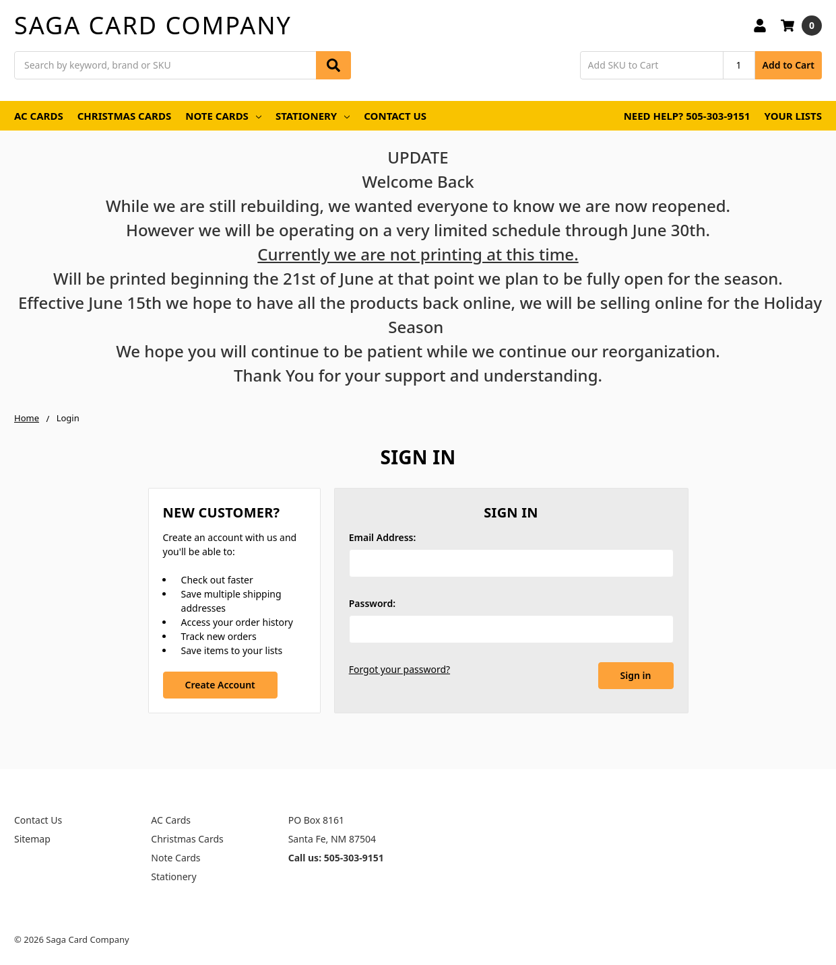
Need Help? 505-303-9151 (687, 115)
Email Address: (382, 537)
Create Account (220, 684)
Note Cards (223, 115)
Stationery (313, 115)
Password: (372, 603)
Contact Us (395, 115)
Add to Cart (788, 65)
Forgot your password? (399, 669)
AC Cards (38, 115)
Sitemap (32, 838)
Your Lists (793, 115)
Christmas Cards (124, 115)
